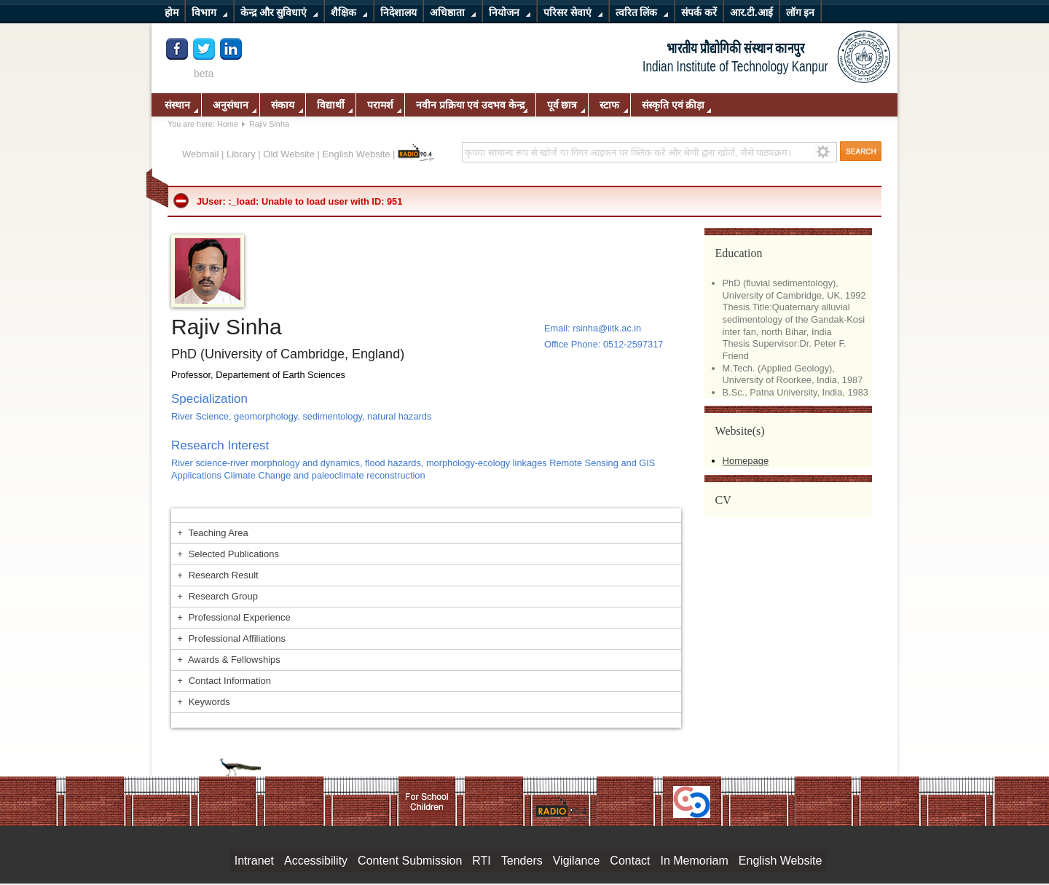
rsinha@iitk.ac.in (607, 328)
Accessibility (315, 860)
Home (227, 123)
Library (241, 154)
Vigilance (576, 860)
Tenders (522, 860)
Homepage (746, 460)
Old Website (289, 154)
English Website (356, 154)
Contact (630, 860)
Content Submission (410, 860)
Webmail (200, 154)
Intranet (254, 860)
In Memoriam (694, 860)
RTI (481, 860)
